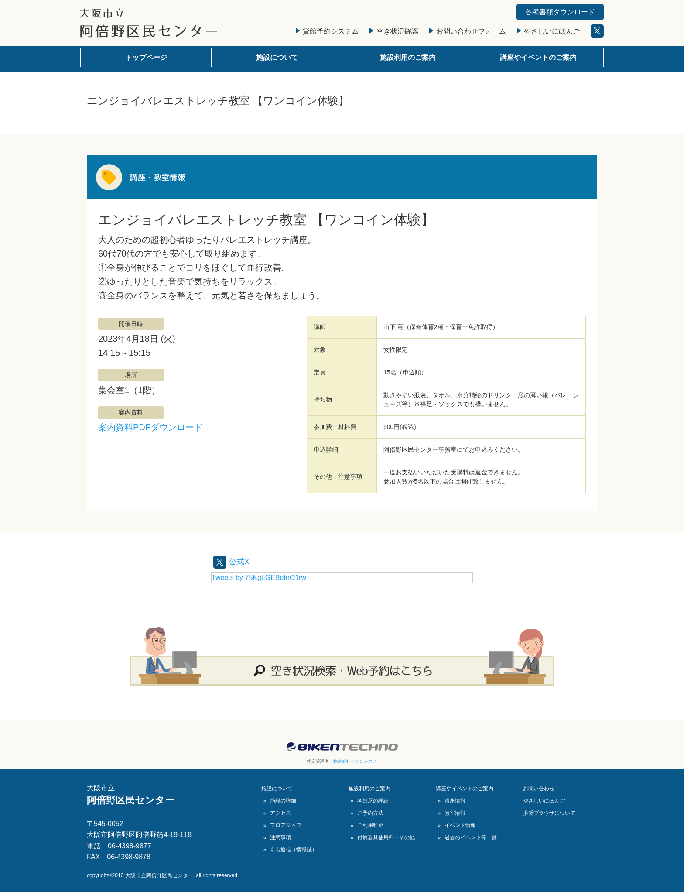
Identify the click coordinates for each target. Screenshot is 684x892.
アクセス (280, 813)
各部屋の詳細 (373, 801)
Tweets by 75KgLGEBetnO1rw (259, 577)
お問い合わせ (538, 789)
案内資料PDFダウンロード (150, 427)
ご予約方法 (370, 813)
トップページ (146, 57)
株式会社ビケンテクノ (355, 761)
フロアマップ (285, 825)
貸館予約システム (327, 31)
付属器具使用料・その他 (386, 837)
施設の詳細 (283, 801)
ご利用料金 (370, 825)
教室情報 (455, 813)
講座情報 (455, 801)
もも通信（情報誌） (293, 850)
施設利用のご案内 (408, 57)
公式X (232, 561)
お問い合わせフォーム (467, 31)
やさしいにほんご (548, 31)
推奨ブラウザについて (549, 813)
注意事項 (280, 837)
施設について (277, 57)
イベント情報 (460, 825)
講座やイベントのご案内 (538, 57)
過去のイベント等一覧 (471, 837)
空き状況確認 (393, 31)
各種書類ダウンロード (560, 12)
